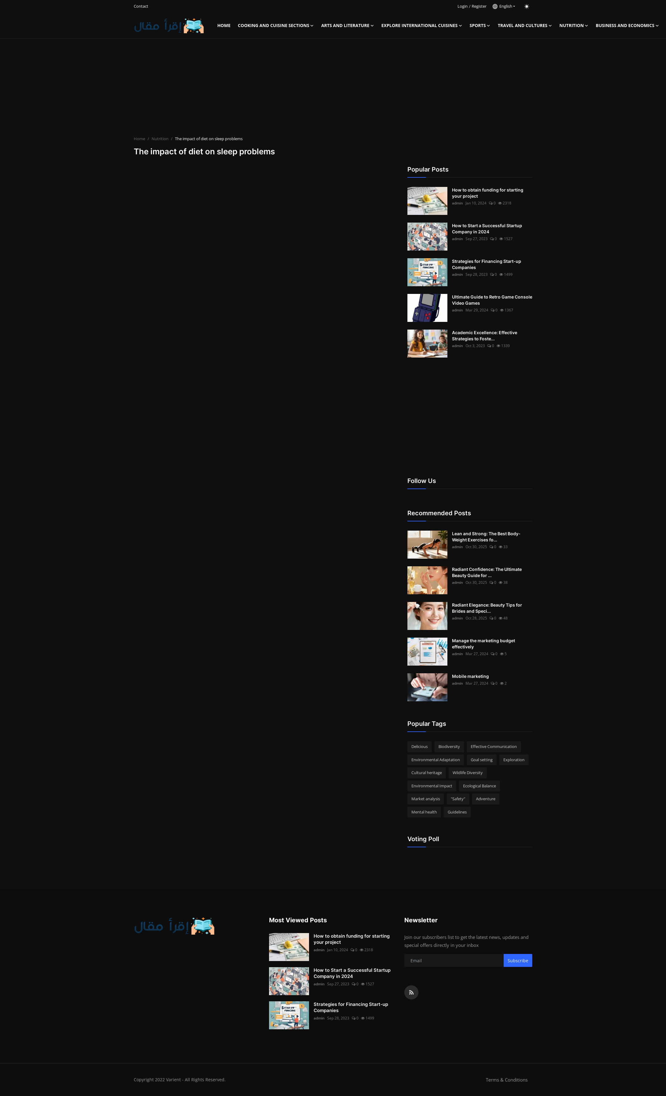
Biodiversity (449, 746)
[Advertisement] (333, 88)
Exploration (514, 759)
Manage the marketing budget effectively (483, 643)
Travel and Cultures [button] (525, 25)
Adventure (485, 798)
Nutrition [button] (573, 25)
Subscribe (518, 960)
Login (463, 6)
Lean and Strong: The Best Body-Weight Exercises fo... (486, 536)
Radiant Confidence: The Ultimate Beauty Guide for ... (487, 572)
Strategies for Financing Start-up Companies (486, 264)
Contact (141, 6)
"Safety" (458, 798)
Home (224, 25)
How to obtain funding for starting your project (487, 193)
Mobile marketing (470, 676)
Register (479, 6)
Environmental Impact (431, 786)
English (502, 6)
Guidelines (457, 812)
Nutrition (160, 138)
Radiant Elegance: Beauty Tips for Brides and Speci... (487, 608)
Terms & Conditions (507, 1080)
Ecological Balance (479, 786)
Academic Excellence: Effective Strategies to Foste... (484, 335)
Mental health (424, 812)
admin (457, 203)
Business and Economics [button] (627, 25)
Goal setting (482, 759)
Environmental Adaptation (435, 759)
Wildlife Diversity (468, 772)
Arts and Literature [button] (347, 25)
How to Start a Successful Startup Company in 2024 (487, 228)
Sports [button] (480, 25)
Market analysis (425, 798)
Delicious (419, 746)
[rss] (411, 992)
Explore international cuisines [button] (421, 25)
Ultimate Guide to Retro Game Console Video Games (492, 300)
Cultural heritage (426, 772)
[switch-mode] (526, 6)
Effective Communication (494, 746)
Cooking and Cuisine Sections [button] (276, 25)
